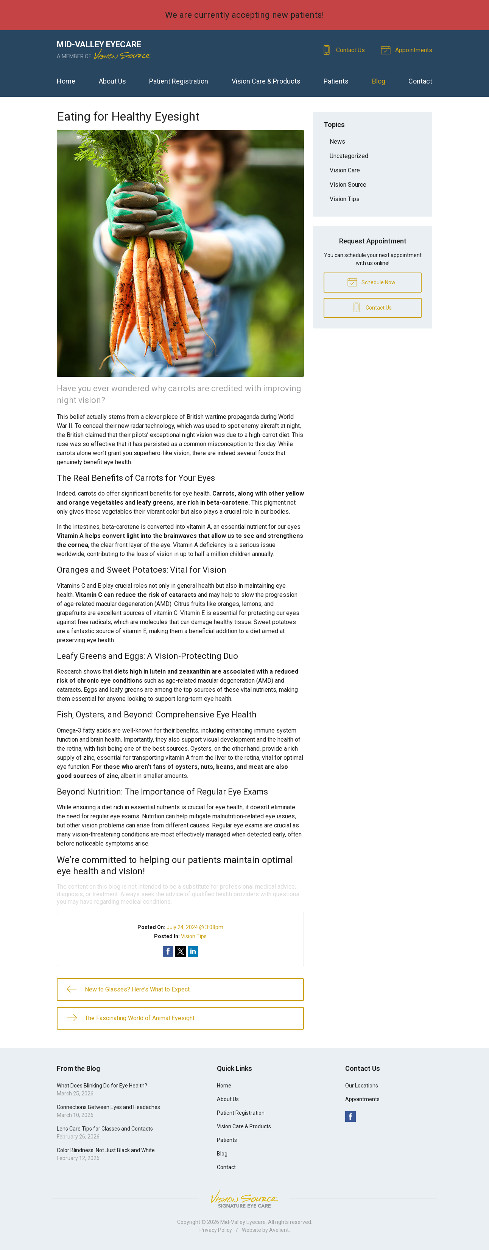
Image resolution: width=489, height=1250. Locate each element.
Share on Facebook (168, 951)
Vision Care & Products (266, 81)
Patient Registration (178, 81)
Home (66, 81)
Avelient (279, 1230)
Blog (378, 81)
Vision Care (345, 170)
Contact (420, 81)
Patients (336, 81)
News (337, 141)
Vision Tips (194, 936)
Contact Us (344, 49)
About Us (112, 81)
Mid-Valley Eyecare (243, 1222)
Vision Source (348, 184)
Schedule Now (371, 281)
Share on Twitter (180, 951)
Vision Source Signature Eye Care (244, 1199)
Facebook (350, 1116)
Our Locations (361, 1086)
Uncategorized (349, 156)
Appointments (407, 49)
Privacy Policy (215, 1230)
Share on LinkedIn (193, 951)
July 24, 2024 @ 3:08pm (195, 927)
